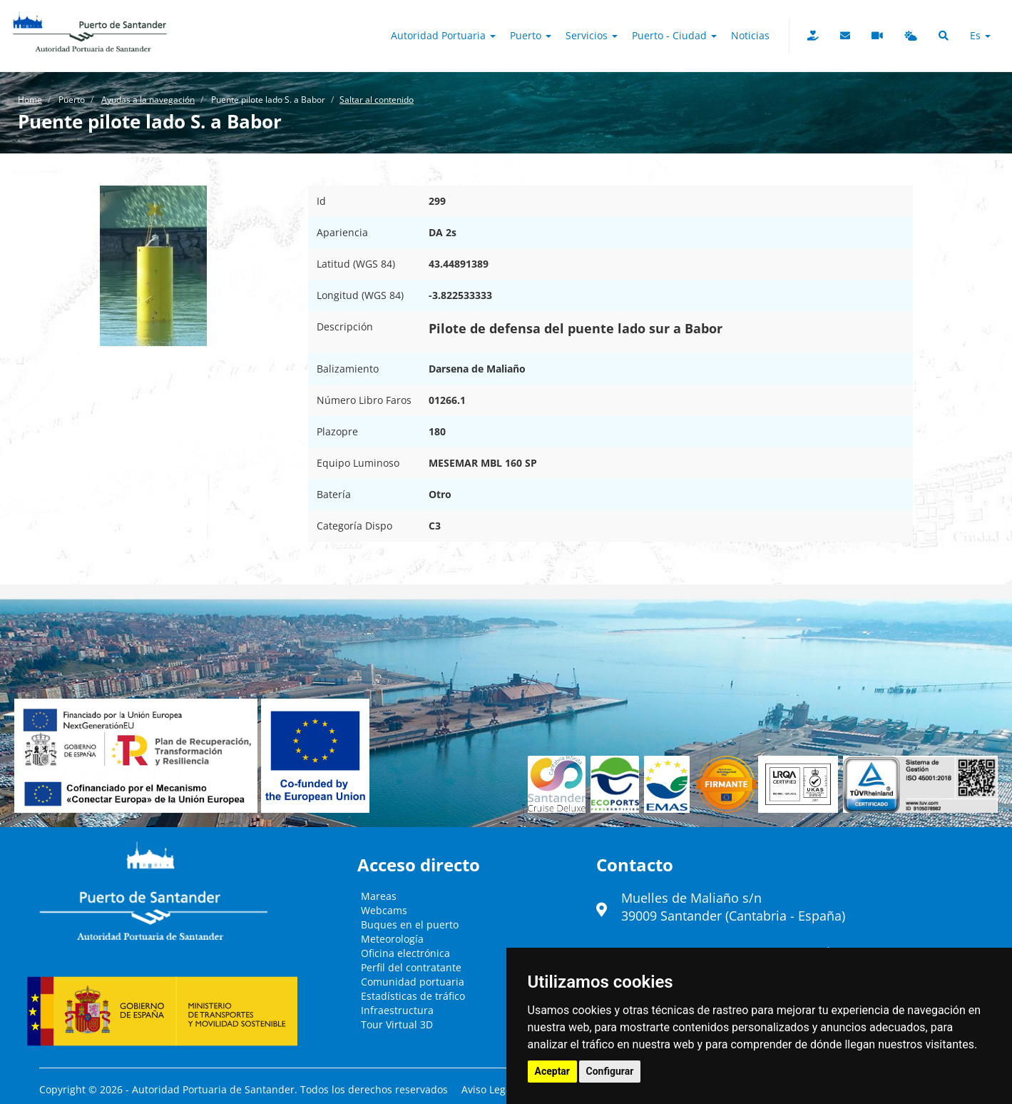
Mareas (379, 896)
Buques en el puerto (410, 924)
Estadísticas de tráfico (413, 996)
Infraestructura (397, 1010)
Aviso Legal (487, 1089)
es (980, 35)
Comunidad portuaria (412, 981)
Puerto (530, 35)
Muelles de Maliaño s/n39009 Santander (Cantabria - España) (733, 907)
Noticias (750, 35)
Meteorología (392, 939)
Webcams (384, 910)
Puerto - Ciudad (674, 35)
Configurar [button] (610, 1071)
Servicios (592, 35)
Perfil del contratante (411, 967)
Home (30, 99)
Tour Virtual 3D (397, 1024)
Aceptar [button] (553, 1071)
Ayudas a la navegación (148, 99)
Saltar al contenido (376, 99)
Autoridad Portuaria (443, 35)
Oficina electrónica (405, 953)
